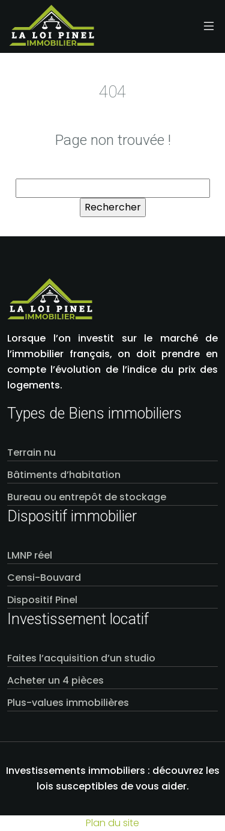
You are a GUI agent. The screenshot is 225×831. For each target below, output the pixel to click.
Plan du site (112, 823)
